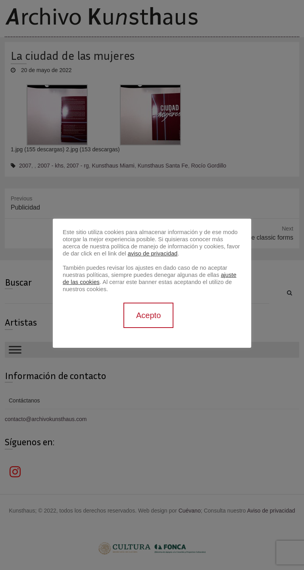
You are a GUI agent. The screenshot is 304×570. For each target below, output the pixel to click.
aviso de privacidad (152, 253)
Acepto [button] (148, 315)
